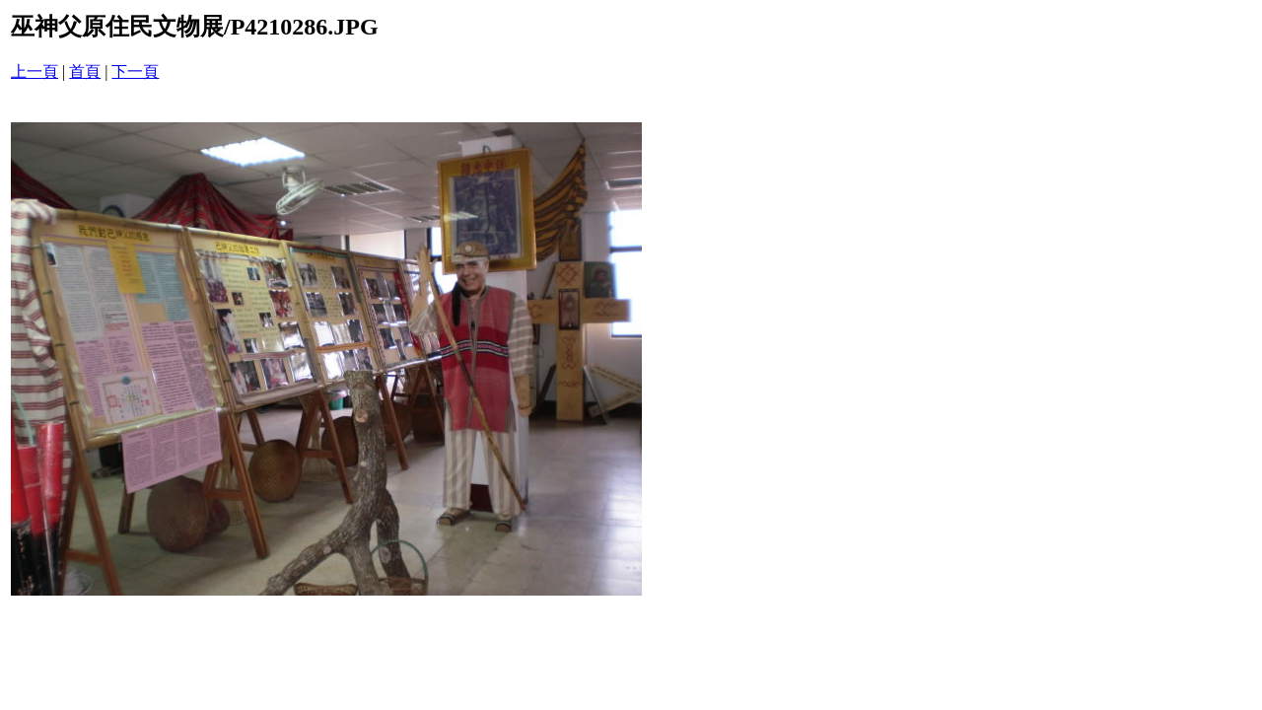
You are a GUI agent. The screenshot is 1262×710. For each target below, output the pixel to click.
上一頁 (34, 71)
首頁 (85, 71)
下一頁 (135, 71)
